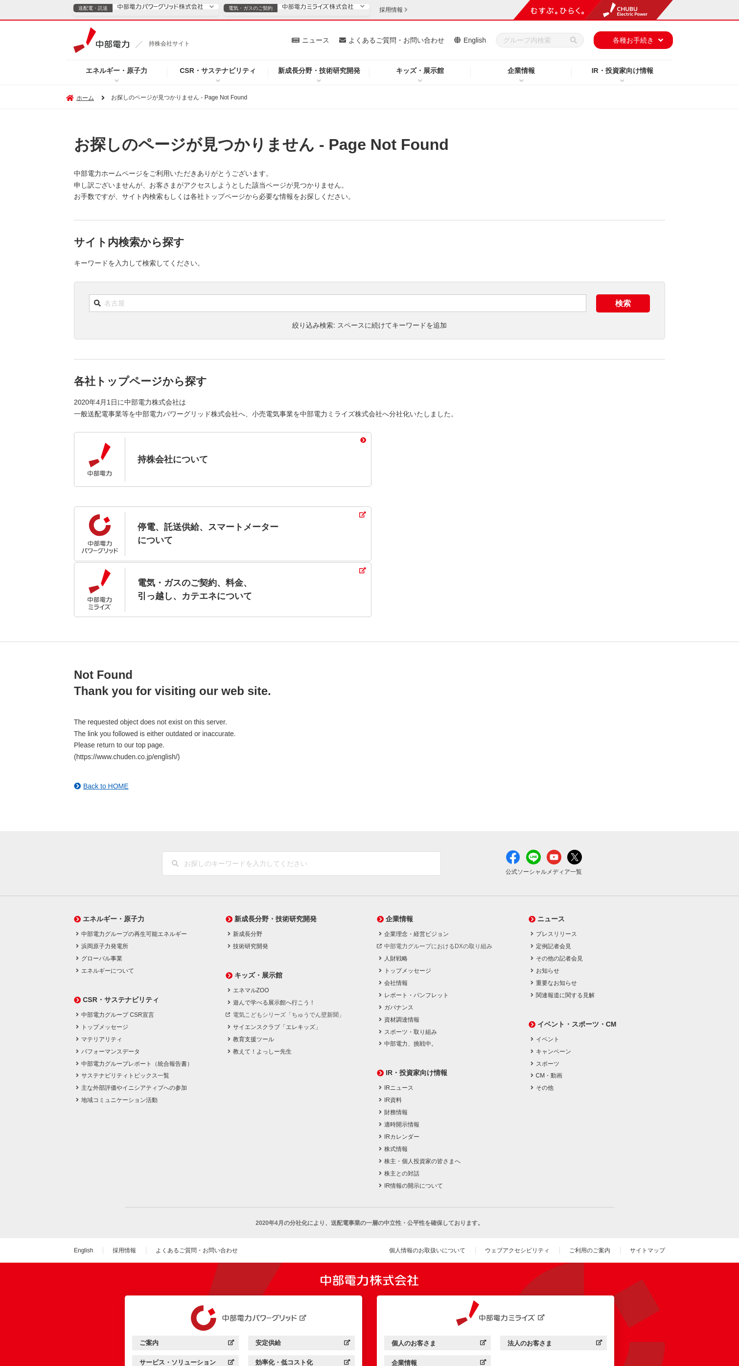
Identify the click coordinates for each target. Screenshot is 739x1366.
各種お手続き (633, 40)
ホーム (85, 98)
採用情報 (124, 1195)
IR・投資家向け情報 (622, 70)
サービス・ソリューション (186, 1308)
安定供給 (302, 1289)
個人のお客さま (438, 1289)
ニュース (315, 40)
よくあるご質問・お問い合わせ (396, 40)
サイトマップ (647, 1195)
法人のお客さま (554, 1289)
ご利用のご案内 (589, 1195)
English (474, 40)
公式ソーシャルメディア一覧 (544, 816)
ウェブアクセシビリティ (517, 1195)
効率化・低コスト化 (302, 1308)
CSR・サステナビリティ (218, 70)
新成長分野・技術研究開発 (319, 70)
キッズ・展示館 (420, 70)
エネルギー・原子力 (116, 70)
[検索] (573, 40)
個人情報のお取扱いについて (427, 1195)
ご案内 (186, 1289)
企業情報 (521, 70)
